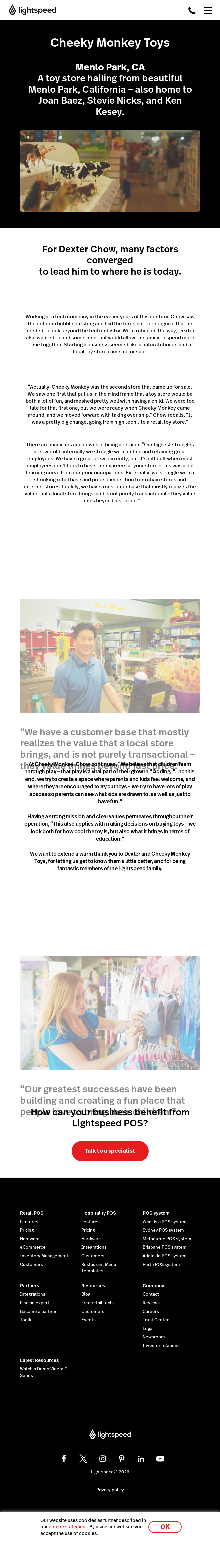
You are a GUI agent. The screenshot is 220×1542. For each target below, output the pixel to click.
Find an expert (34, 1303)
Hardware (30, 1239)
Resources (93, 1285)
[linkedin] (141, 1458)
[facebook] (64, 1458)
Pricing (27, 1230)
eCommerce (33, 1247)
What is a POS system (165, 1222)
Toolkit (27, 1320)
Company (153, 1285)
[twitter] (83, 1458)
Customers (31, 1265)
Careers (151, 1312)
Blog (85, 1294)
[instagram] (102, 1458)
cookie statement (68, 1526)
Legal (148, 1329)
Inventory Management (44, 1256)
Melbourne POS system (167, 1239)
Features (29, 1222)
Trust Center (156, 1320)
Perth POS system (161, 1265)
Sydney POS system (163, 1230)
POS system (156, 1213)
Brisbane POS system (165, 1247)
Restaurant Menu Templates (98, 1268)
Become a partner (38, 1312)
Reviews (151, 1303)
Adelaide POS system (165, 1256)
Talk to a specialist (110, 1151)
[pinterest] (121, 1458)
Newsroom (154, 1337)
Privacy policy (110, 1490)
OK (165, 1526)
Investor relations (161, 1346)
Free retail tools (97, 1303)
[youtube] (160, 1458)
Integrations (94, 1247)
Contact (151, 1294)
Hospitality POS (98, 1213)
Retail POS (31, 1213)
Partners (29, 1285)
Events (88, 1320)
